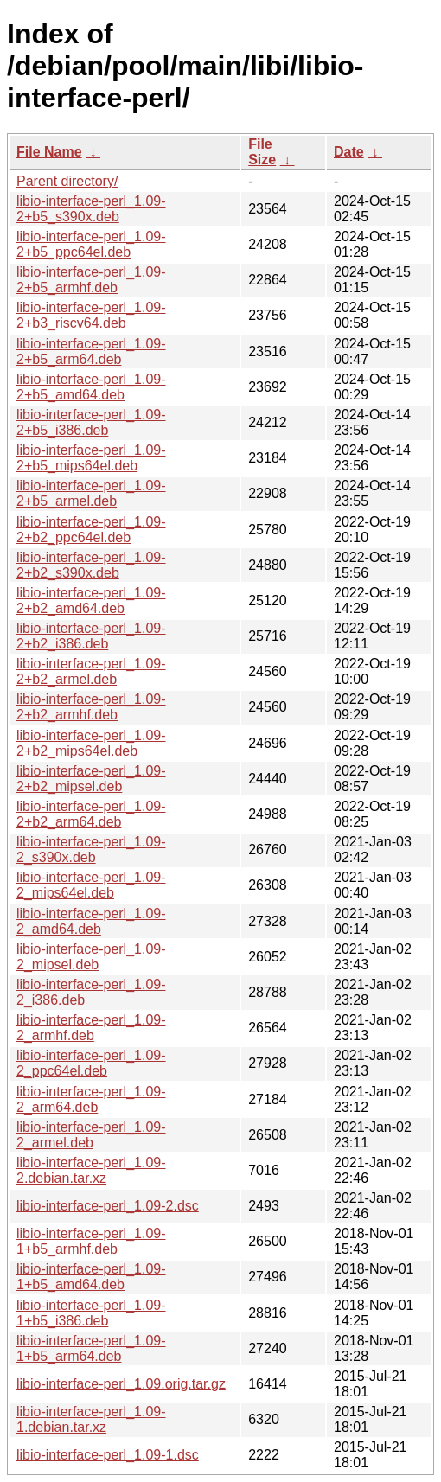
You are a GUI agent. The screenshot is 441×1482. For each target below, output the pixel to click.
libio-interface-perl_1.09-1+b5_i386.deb (91, 1313)
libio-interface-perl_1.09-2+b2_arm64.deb (91, 814)
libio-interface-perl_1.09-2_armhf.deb (91, 1027)
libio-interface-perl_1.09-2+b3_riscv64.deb (91, 315)
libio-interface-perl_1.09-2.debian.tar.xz (91, 1170)
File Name (49, 151)
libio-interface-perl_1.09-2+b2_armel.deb (91, 671)
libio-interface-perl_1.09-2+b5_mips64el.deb (91, 458)
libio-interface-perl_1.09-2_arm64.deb (91, 1099)
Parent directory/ (67, 181)
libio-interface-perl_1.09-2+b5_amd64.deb (91, 387)
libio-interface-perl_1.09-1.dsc (107, 1454)
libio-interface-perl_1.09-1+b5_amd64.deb (91, 1277)
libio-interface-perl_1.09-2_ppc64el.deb (91, 1063)
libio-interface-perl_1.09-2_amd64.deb (91, 921)
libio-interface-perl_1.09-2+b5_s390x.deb (91, 209)
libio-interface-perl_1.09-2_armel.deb (91, 1135)
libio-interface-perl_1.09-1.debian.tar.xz (91, 1419)
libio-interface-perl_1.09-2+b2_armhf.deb (91, 707)
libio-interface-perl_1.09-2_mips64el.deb (91, 885)
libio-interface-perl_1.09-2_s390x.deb (91, 849)
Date (349, 151)
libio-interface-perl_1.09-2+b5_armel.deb (91, 493)
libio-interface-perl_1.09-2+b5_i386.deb (91, 422)
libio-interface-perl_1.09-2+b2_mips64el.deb (91, 743)
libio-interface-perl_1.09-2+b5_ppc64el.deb (91, 244)
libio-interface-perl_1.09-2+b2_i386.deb (91, 636)
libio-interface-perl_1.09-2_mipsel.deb (91, 957)
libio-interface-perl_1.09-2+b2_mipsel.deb (91, 778)
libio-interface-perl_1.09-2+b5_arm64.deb (91, 351)
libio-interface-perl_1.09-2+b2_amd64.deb (91, 600)
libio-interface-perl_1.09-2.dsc (107, 1205)
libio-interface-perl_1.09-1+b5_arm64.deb (91, 1348)
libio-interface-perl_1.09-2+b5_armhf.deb (91, 280)
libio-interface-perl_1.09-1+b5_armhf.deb (91, 1241)
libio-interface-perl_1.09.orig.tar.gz (121, 1384)
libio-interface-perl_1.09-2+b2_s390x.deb (91, 565)
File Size (262, 152)
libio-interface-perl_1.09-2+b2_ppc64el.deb (91, 529)
